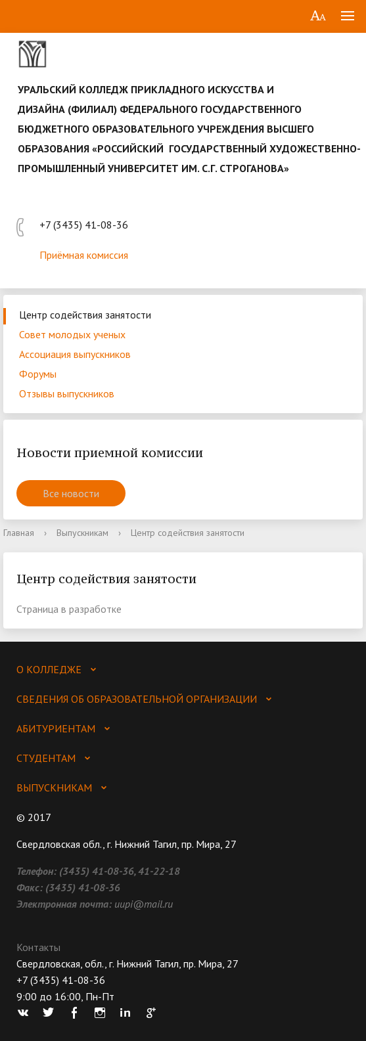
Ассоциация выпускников (75, 354)
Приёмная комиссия (83, 254)
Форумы (38, 373)
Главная (18, 533)
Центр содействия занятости (85, 314)
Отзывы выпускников (66, 393)
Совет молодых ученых (72, 334)
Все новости (71, 493)
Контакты (38, 947)
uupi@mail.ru (143, 903)
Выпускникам (82, 533)
